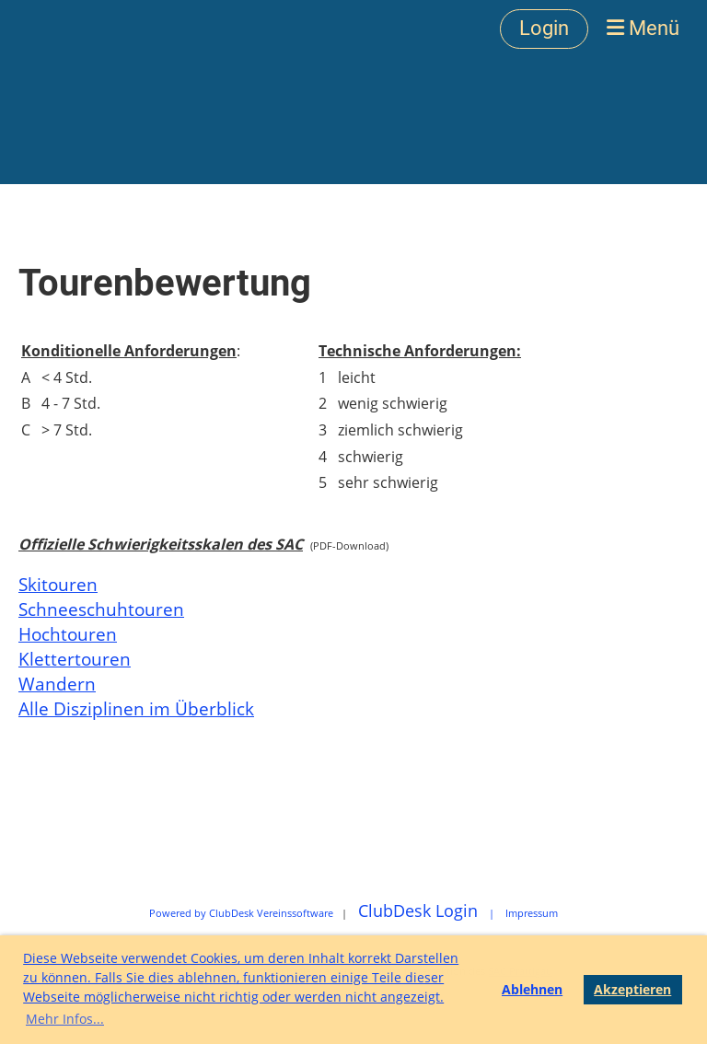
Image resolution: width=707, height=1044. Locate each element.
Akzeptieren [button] (632, 989)
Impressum (531, 913)
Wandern (57, 683)
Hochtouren (67, 633)
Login (544, 28)
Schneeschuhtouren (101, 609)
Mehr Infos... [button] (65, 1018)
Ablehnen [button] (532, 989)
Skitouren (58, 584)
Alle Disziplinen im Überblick (136, 708)
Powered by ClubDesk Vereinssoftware (241, 913)
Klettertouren (74, 658)
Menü (643, 28)
